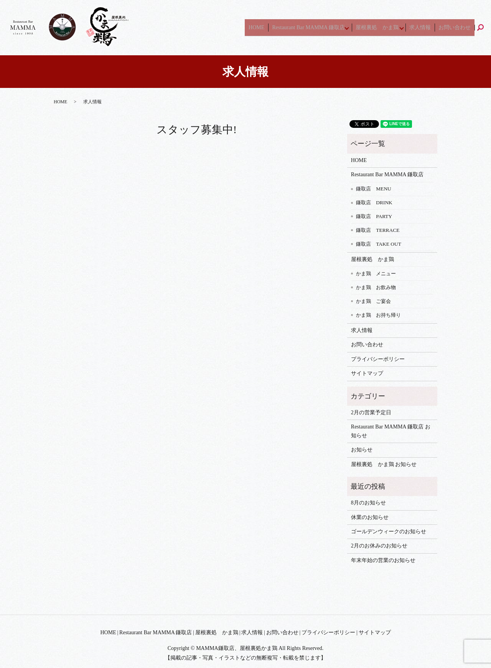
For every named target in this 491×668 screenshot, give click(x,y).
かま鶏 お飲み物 (376, 287)
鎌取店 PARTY (374, 216)
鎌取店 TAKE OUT (378, 244)
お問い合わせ (457, 27)
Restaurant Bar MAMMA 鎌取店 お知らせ (390, 431)
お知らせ (361, 450)
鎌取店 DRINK (374, 202)
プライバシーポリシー (378, 359)
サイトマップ (367, 373)
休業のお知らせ (370, 517)
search (485, 27)
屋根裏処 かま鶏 (385, 27)
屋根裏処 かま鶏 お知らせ (384, 464)
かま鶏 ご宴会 (373, 301)
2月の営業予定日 (371, 412)
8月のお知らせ (368, 503)
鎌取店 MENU (373, 189)
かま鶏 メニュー (376, 273)
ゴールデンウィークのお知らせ (388, 531)
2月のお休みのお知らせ (379, 546)
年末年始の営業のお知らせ (383, 560)
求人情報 (428, 27)
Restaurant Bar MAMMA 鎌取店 (316, 27)
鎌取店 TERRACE (377, 230)
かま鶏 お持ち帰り (378, 315)
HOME (270, 27)
